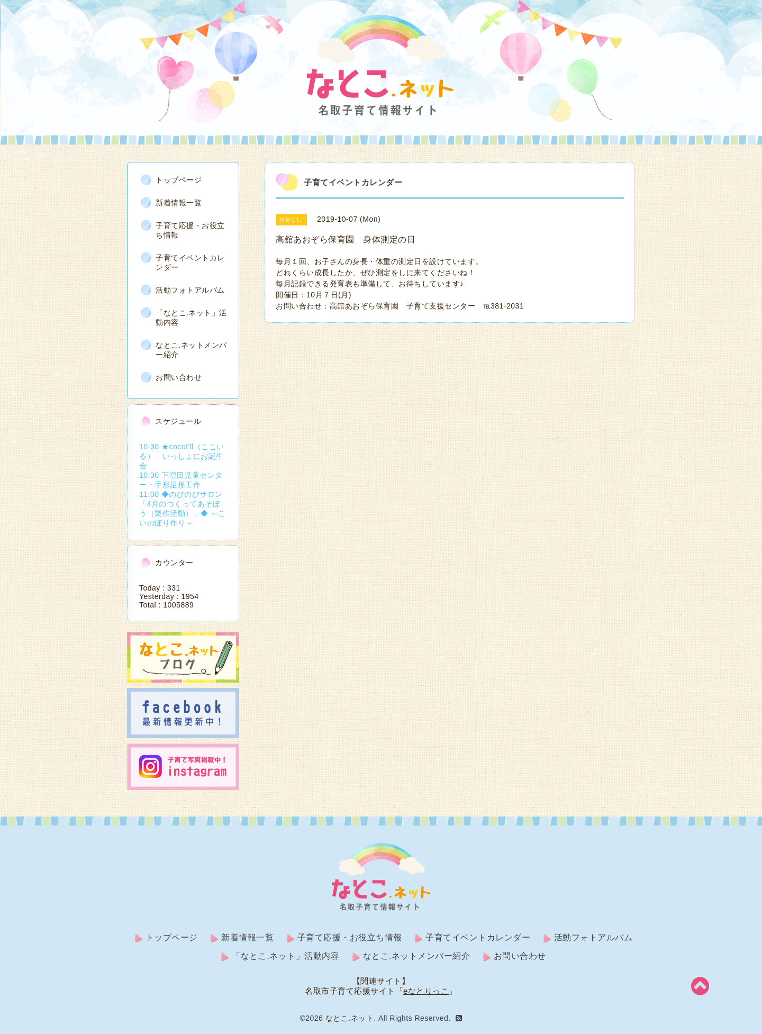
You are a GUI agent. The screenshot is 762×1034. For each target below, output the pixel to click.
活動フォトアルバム (190, 289)
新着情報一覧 (179, 202)
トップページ (179, 179)
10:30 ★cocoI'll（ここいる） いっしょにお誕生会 (181, 455)
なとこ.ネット (349, 1018)
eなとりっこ (426, 990)
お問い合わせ (179, 377)
